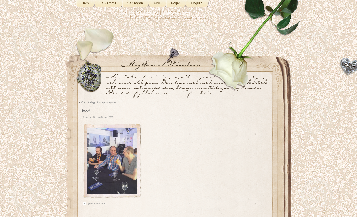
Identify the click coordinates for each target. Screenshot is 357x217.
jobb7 (86, 110)
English (196, 3)
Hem (85, 3)
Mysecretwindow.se (155, 12)
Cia (94, 117)
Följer (175, 3)
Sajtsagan (135, 3)
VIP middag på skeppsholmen (98, 102)
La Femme (108, 3)
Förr (157, 3)
